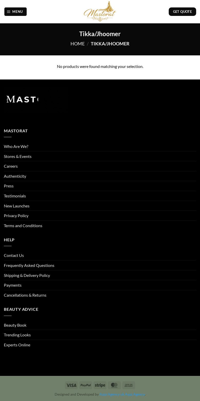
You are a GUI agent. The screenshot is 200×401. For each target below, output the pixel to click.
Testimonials (15, 195)
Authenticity (15, 176)
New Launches (16, 205)
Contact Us (14, 255)
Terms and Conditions (23, 225)
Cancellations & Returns (25, 295)
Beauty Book (15, 325)
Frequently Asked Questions (29, 265)
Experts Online (17, 344)
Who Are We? (16, 146)
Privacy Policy (16, 215)
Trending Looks (17, 334)
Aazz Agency (135, 394)
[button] (15, 11)
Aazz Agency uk (111, 394)
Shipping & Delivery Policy (27, 275)
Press (9, 185)
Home (78, 43)
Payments (13, 285)
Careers (11, 166)
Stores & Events (18, 156)
